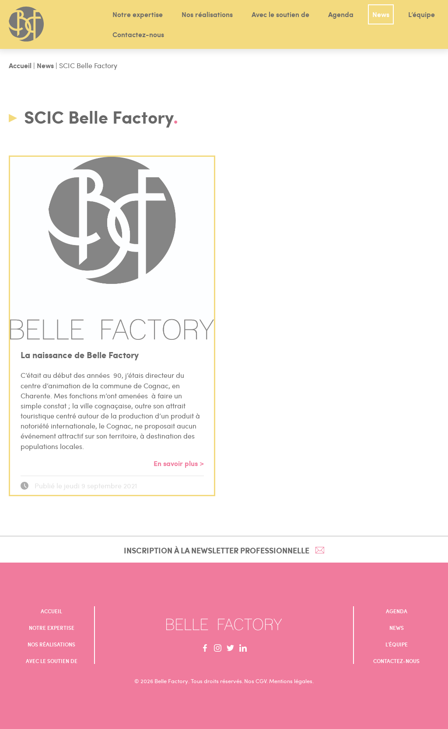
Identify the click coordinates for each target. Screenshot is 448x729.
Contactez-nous (138, 34)
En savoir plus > (179, 463)
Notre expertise (137, 14)
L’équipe (421, 14)
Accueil (20, 65)
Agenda (341, 14)
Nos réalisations (207, 14)
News (380, 14)
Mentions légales (290, 681)
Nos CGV (255, 681)
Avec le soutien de (280, 14)
